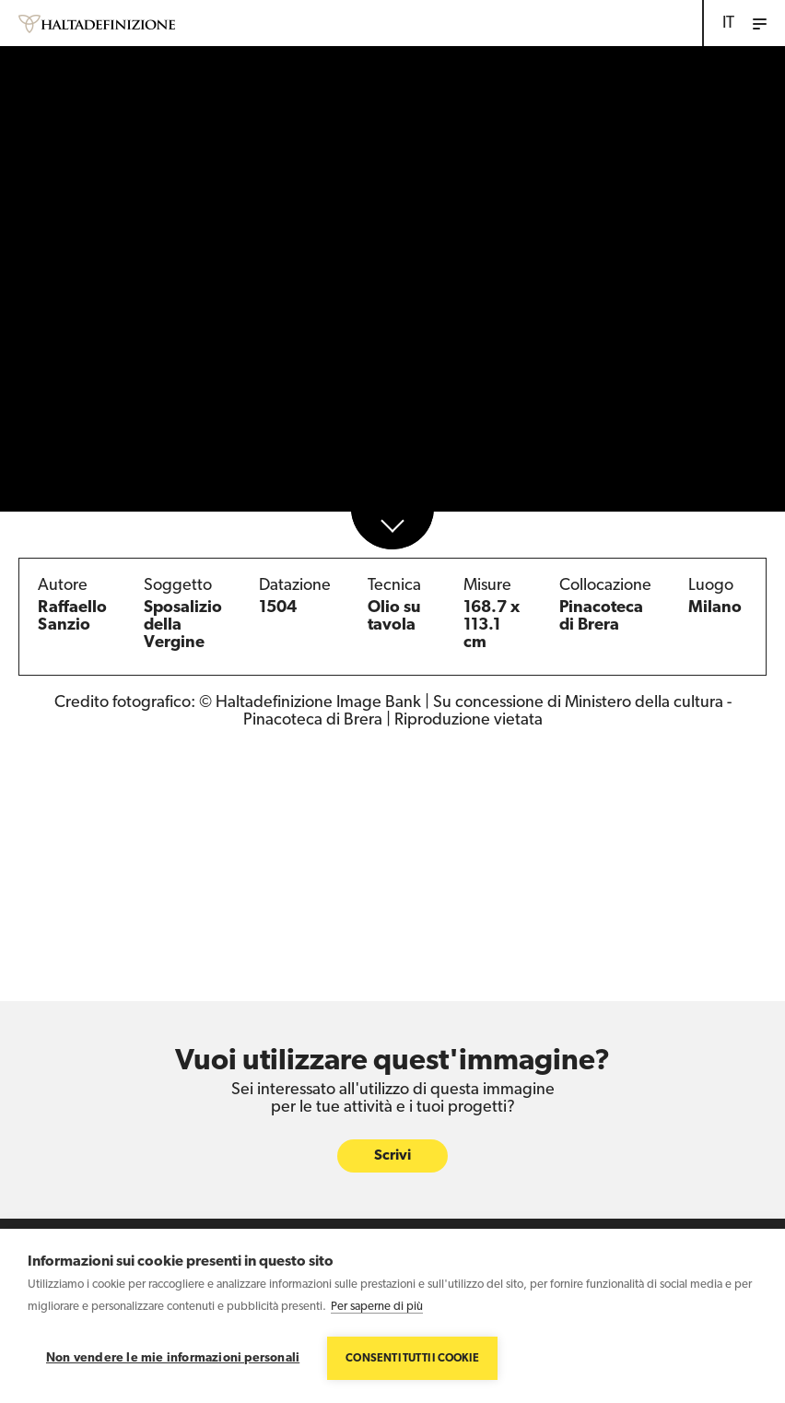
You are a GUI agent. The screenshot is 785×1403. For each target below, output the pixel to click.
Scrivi (392, 1157)
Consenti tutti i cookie (412, 1358)
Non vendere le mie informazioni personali (172, 1358)
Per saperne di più (377, 1307)
